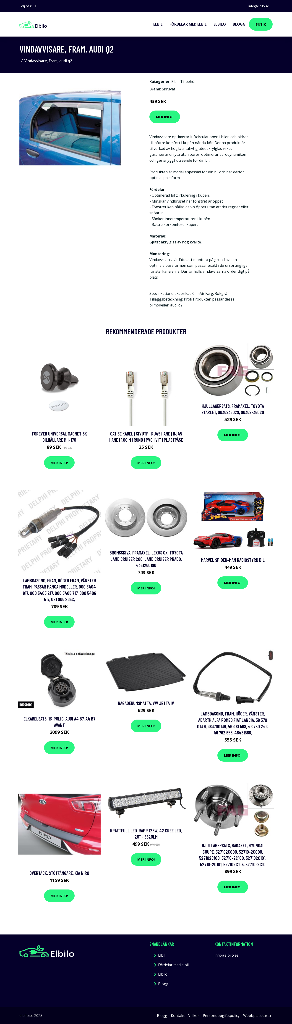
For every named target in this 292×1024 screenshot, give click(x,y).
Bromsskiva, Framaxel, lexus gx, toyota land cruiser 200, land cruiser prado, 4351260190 (146, 559)
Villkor (193, 1015)
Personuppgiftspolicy (221, 1015)
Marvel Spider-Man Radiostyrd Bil (233, 560)
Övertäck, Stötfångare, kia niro (59, 873)
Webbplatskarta (257, 1015)
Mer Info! (164, 116)
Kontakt (178, 1015)
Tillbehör (188, 81)
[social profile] (36, 6)
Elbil (158, 24)
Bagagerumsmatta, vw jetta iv (146, 703)
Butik (261, 24)
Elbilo (220, 24)
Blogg (239, 24)
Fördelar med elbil (188, 24)
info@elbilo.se (258, 6)
